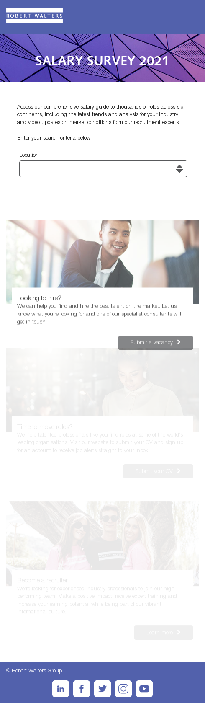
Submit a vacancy (145, 343)
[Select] (103, 168)
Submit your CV (148, 470)
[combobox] (103, 168)
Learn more (153, 633)
